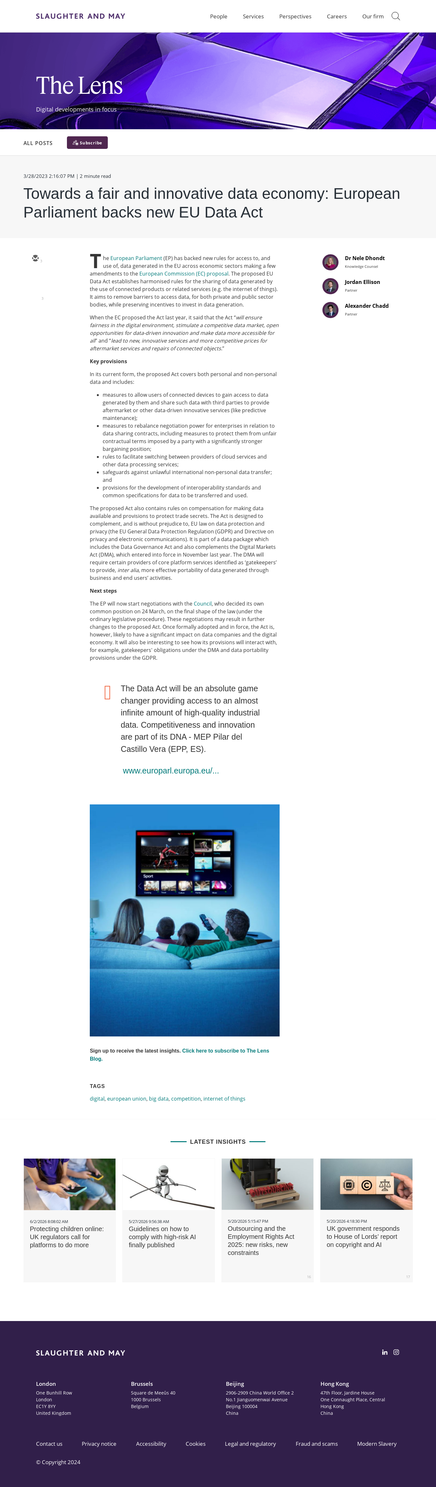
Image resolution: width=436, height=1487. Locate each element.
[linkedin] (35, 296)
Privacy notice (99, 1443)
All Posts (38, 143)
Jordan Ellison (362, 282)
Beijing (235, 1383)
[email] (35, 258)
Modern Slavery (377, 1443)
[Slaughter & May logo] (80, 16)
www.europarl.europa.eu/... (171, 770)
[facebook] (35, 314)
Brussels (142, 1383)
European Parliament (136, 258)
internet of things (224, 1098)
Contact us (49, 1443)
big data (159, 1098)
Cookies (196, 1443)
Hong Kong (334, 1383)
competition (186, 1098)
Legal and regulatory (250, 1443)
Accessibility (151, 1443)
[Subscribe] (87, 142)
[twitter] (35, 277)
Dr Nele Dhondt (365, 258)
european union (126, 1098)
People (218, 16)
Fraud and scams (317, 1443)
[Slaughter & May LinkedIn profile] (384, 1353)
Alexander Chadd (367, 305)
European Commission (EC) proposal (183, 273)
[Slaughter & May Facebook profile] (396, 1353)
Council (203, 603)
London (46, 1383)
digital (97, 1098)
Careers (337, 16)
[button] (396, 16)
